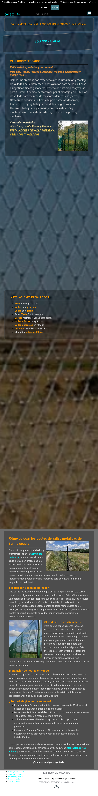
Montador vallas (14, 781)
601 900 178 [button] (12, 14)
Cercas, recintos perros (17, 772)
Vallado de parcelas (15, 777)
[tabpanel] (12, 15)
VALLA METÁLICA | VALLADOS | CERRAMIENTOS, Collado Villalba (49, 24)
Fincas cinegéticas (15, 774)
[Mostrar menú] (89, 13)
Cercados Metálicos (15, 779)
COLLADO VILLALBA (14, 41)
